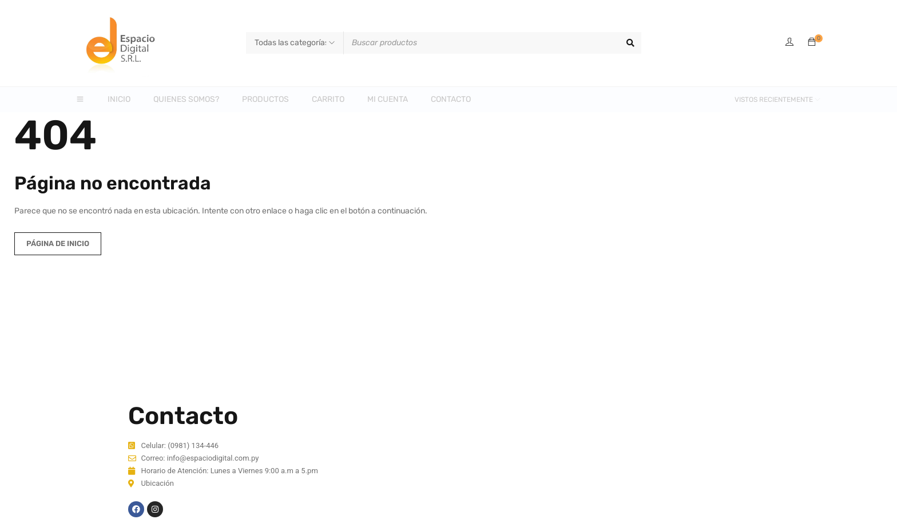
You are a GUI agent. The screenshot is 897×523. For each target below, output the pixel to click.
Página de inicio (57, 243)
